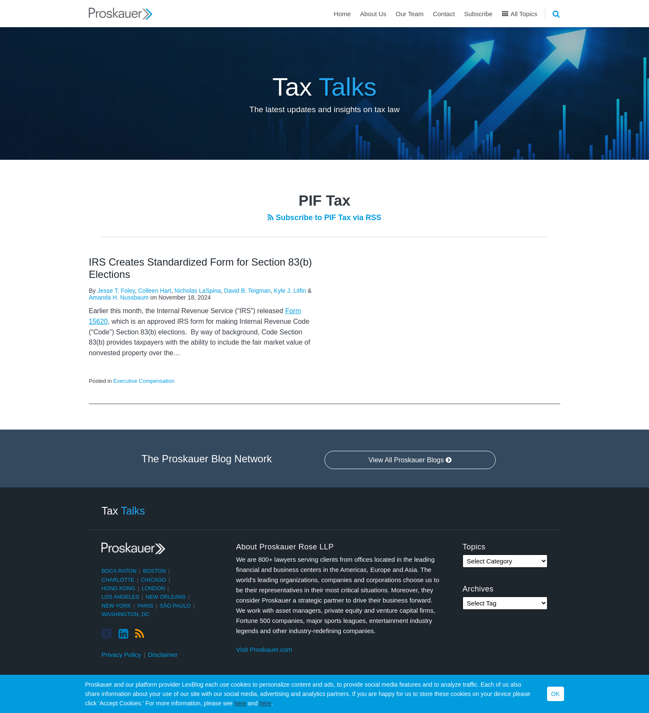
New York (116, 606)
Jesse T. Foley (116, 290)
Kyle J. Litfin (290, 290)
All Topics (519, 13)
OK (555, 693)
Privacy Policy (121, 654)
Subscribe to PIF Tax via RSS (324, 217)
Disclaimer (163, 654)
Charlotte (118, 580)
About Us (373, 13)
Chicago (153, 580)
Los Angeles (120, 597)
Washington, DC (126, 614)
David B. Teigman (247, 290)
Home (342, 13)
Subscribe (478, 13)
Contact (444, 13)
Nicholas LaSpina (198, 290)
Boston (154, 571)
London (153, 588)
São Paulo (175, 606)
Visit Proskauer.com (264, 649)
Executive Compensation (144, 381)
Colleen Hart (154, 290)
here (240, 703)
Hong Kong (118, 588)
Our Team (410, 13)
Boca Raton (119, 571)
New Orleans (166, 597)
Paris (145, 606)
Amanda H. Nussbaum (119, 297)
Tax (324, 87)
